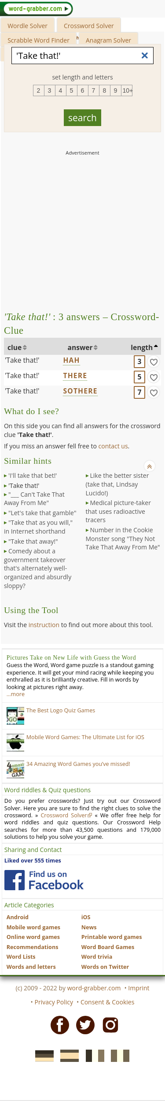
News (89, 927)
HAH (71, 360)
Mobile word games (33, 927)
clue (14, 347)
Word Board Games (108, 947)
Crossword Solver (89, 26)
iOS (86, 917)
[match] (153, 361)
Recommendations (33, 947)
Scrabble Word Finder (38, 40)
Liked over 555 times (32, 860)
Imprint (138, 988)
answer (80, 347)
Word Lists (21, 956)
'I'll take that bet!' (32, 475)
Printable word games (111, 937)
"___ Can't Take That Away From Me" (34, 498)
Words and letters (31, 967)
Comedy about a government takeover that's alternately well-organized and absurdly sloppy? (37, 568)
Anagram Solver (108, 40)
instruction (44, 625)
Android (18, 917)
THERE (75, 375)
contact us (113, 446)
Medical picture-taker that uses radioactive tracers (118, 511)
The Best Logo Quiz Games (60, 710)
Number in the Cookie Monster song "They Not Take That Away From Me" (123, 538)
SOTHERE (80, 391)
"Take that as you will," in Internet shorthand (38, 526)
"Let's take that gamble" (42, 513)
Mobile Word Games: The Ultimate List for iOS (85, 737)
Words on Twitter (105, 967)
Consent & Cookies (108, 1002)
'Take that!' (22, 360)
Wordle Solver (27, 26)
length (142, 347)
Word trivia (97, 956)
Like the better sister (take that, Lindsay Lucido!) (117, 484)
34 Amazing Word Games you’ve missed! (78, 764)
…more (16, 694)
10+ (127, 90)
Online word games (33, 937)
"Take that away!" (33, 541)
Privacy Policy (54, 1002)
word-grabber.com (94, 988)
